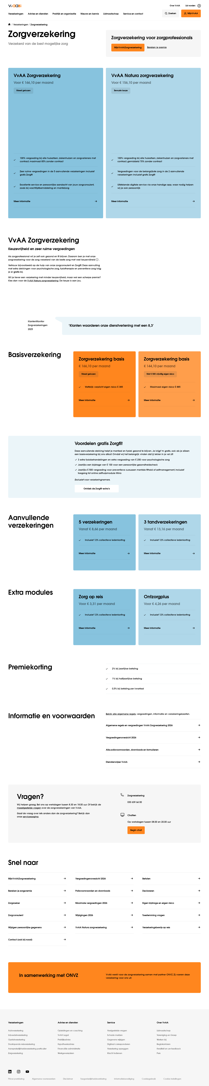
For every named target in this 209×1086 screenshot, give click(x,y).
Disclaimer (68, 1079)
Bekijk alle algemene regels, (121, 714)
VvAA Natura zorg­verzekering (42, 281)
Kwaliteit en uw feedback (169, 1049)
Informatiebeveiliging (124, 1079)
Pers (158, 1053)
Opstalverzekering (16, 1040)
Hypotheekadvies (66, 1044)
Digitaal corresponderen (118, 1044)
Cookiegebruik (149, 1079)
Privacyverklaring (16, 1079)
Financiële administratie (69, 1049)
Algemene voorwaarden (43, 1079)
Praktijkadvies (64, 1040)
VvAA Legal (63, 1035)
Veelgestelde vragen (117, 1031)
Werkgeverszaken (66, 1053)
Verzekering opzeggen (117, 1049)
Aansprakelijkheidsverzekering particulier (27, 1049)
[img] (14, 6)
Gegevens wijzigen (116, 1040)
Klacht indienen (114, 1053)
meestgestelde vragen (29, 808)
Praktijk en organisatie (64, 14)
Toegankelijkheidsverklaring (93, 1079)
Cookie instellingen (172, 1079)
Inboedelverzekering (17, 1035)
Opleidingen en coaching (70, 1031)
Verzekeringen (15, 14)
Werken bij (161, 1040)
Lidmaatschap (111, 14)
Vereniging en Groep (167, 1035)
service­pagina (30, 817)
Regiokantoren (163, 1044)
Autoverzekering (15, 1031)
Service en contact (133, 14)
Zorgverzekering (15, 1053)
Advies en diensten (38, 14)
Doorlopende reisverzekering (21, 1044)
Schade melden (115, 1035)
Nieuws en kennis (90, 14)
